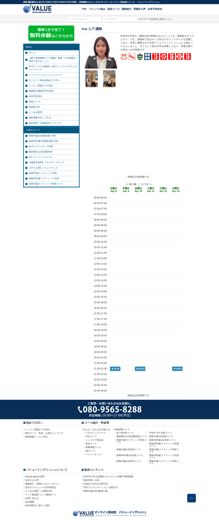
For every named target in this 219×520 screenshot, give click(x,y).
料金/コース (35, 101)
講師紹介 (126, 9)
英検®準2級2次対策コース (129, 455)
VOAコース (91, 436)
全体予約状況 (155, 9)
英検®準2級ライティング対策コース (164, 456)
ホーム (32, 53)
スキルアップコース (95, 432)
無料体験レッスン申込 (36, 436)
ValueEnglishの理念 (35, 476)
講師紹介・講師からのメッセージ (42, 483)
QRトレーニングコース (40, 157)
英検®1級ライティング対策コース (131, 441)
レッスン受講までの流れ (41, 85)
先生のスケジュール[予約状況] (40, 487)
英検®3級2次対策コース (128, 461)
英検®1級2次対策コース (161, 436)
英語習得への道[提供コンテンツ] (45, 123)
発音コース (91, 443)
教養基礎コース (93, 447)
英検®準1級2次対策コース (162, 440)
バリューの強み (97, 9)
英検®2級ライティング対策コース (46, 184)
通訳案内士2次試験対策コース (131, 436)
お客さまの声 (32, 480)
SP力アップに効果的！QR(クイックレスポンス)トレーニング (53, 68)
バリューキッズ (93, 454)
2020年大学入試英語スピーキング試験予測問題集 (108, 476)
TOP (84, 9)
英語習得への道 (91, 480)
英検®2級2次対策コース (128, 449)
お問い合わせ (32, 498)
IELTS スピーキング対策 (41, 146)
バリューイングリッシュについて (45, 75)
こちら (168, 19)
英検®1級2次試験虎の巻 (95, 491)
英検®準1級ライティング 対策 (44, 178)
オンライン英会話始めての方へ (44, 80)
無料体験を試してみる (40, 117)
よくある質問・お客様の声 (38, 491)
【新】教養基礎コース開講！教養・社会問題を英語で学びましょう (52, 59)
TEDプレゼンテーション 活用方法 (100, 487)
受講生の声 (140, 9)
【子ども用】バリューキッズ (43, 168)
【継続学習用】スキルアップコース (47, 162)
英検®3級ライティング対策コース (164, 462)
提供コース (114, 9)
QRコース (90, 451)
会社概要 (29, 502)
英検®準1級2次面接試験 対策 (43, 141)
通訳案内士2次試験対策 (40, 152)
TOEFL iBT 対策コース (160, 432)
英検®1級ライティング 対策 (43, 173)
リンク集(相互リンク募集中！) (40, 494)
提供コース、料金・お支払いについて (44, 433)
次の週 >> (146, 184)
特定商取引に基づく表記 (37, 505)
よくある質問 (35, 112)
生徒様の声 (34, 107)
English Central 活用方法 (95, 483)
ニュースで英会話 (94, 440)
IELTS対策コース (125, 432)
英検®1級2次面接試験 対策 (42, 136)
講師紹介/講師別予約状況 (41, 91)
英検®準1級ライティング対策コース (164, 444)
